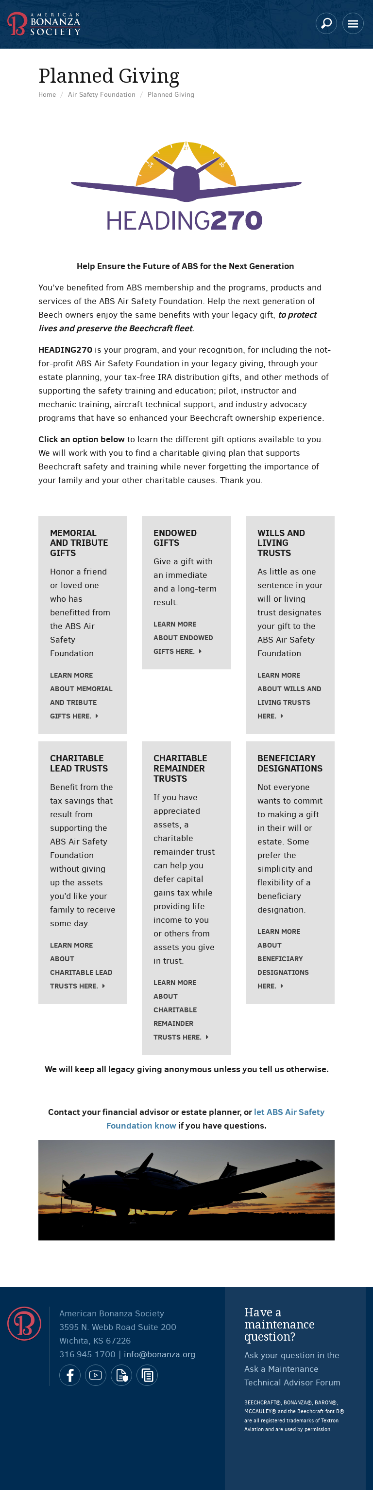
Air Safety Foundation (102, 94)
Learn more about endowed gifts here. (183, 637)
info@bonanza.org (159, 1354)
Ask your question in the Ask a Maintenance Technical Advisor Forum (292, 1368)
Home (47, 94)
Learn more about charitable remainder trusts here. (177, 1009)
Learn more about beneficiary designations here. (283, 958)
